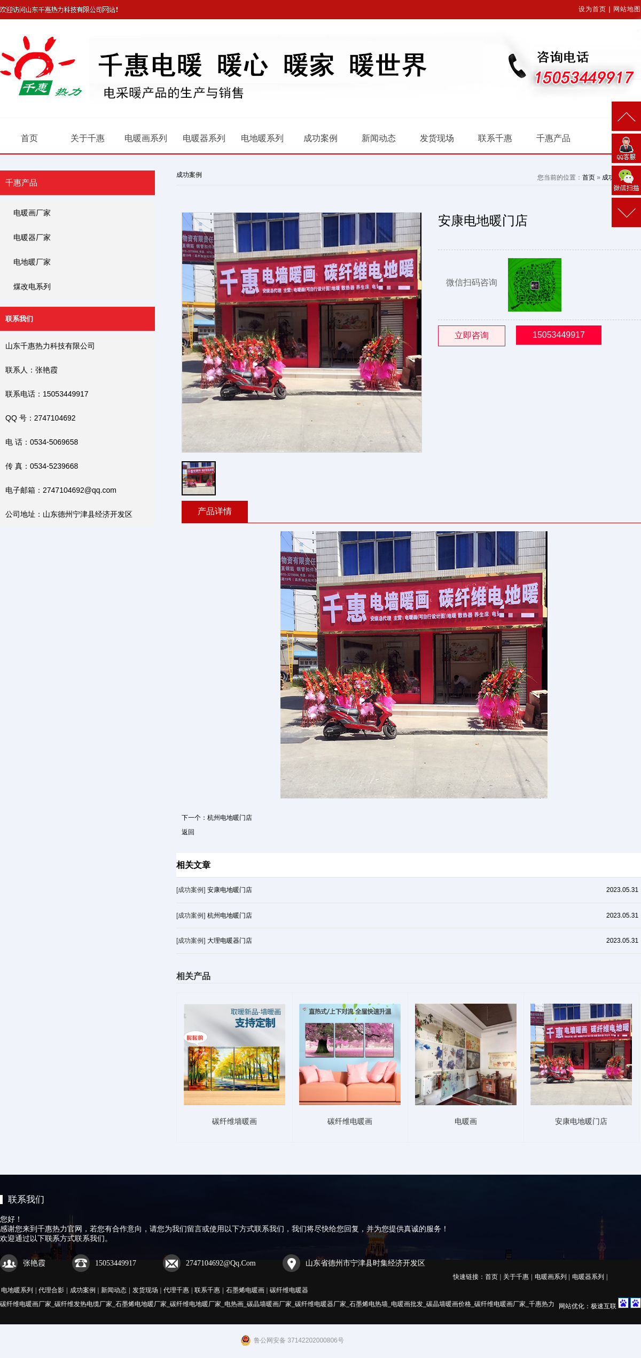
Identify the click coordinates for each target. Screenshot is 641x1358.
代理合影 (51, 1290)
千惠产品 (553, 138)
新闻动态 (379, 138)
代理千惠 (176, 1290)
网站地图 (627, 9)
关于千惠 (88, 138)
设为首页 (592, 9)
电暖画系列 (145, 138)
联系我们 (26, 1199)
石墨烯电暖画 (245, 1290)
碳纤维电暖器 (289, 1290)
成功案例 (320, 138)
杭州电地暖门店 (229, 817)
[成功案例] (191, 890)
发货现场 (437, 138)
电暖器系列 (204, 138)
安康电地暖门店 (229, 890)
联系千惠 (495, 138)
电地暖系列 (262, 138)
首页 (29, 138)
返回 (188, 832)
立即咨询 (472, 335)
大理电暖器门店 (229, 940)
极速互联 (603, 1306)
